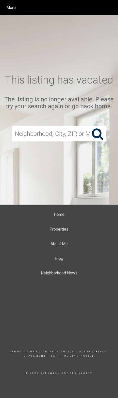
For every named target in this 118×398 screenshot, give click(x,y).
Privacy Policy (58, 351)
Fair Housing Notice (72, 356)
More (11, 7)
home (103, 106)
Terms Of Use (24, 351)
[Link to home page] (52, 7)
